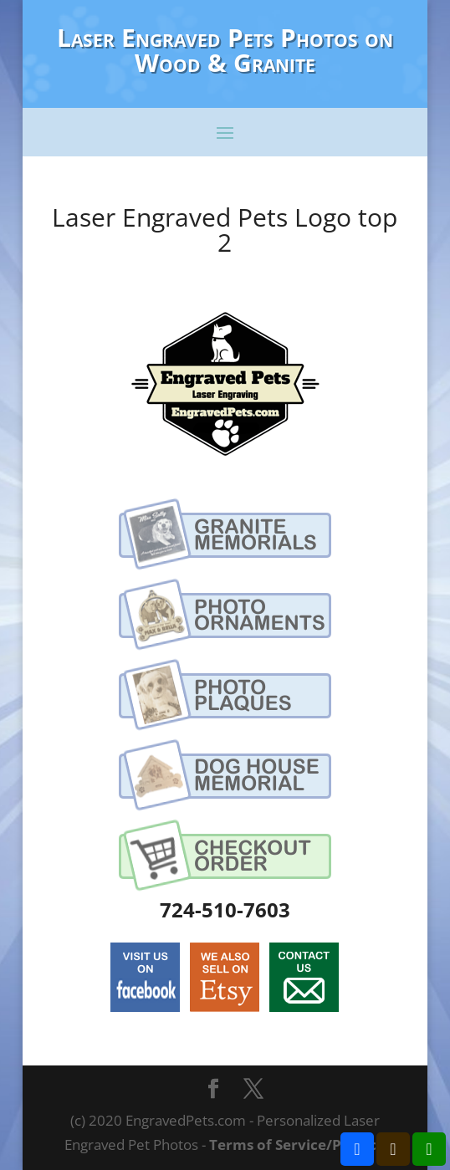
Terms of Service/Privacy (297, 1144)
